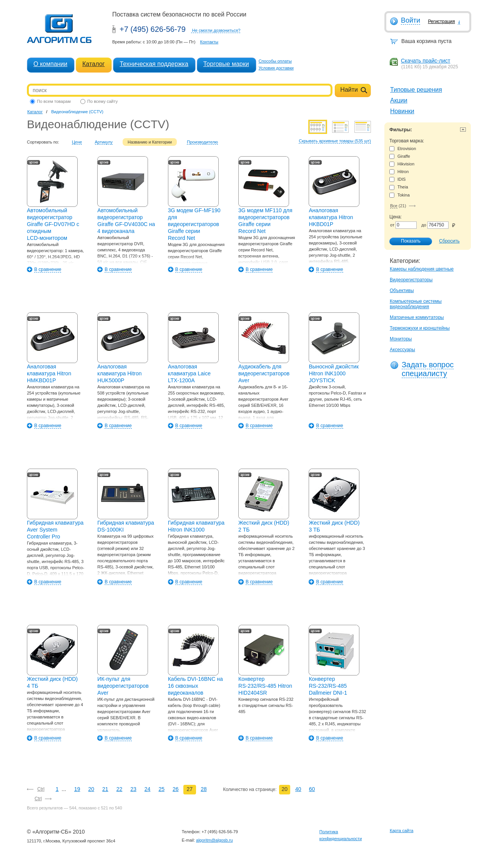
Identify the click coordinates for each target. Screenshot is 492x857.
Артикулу (104, 142)
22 (119, 789)
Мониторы (401, 339)
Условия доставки (276, 68)
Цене (77, 142)
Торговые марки (226, 64)
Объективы (402, 290)
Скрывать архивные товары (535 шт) (335, 141)
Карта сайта (401, 830)
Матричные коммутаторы (417, 317)
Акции (398, 100)
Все (393, 205)
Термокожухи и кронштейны (420, 328)
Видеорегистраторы (411, 279)
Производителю (202, 142)
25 (161, 789)
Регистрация (441, 21)
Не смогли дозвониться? (216, 30)
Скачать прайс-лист (425, 61)
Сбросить (449, 241)
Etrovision (402, 148)
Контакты (209, 42)
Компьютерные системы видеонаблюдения (416, 304)
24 (148, 789)
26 (176, 789)
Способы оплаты (275, 61)
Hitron (399, 171)
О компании (50, 64)
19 (77, 789)
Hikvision (401, 164)
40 (298, 789)
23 (133, 789)
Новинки (402, 111)
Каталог (93, 64)
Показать (407, 241)
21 (105, 789)
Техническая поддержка (154, 64)
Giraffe (399, 156)
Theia (398, 187)
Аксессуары (402, 349)
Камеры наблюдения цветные (422, 269)
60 (312, 789)
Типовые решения (416, 89)
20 (91, 789)
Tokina (399, 195)
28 (204, 789)
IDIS (397, 179)
